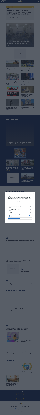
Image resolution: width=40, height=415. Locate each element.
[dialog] (20, 207)
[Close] (34, 194)
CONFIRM (14, 218)
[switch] (30, 206)
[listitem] (20, 204)
